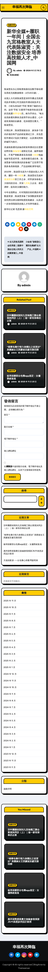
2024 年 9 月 (10, 694)
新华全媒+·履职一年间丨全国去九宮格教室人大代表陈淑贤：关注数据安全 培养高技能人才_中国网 (24, 47)
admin (19, 71)
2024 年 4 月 (10, 727)
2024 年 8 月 (10, 700)
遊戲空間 (11, 25)
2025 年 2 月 (10, 660)
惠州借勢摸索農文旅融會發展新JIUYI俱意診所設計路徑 (24, 920)
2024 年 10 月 (10, 687)
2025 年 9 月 (10, 614)
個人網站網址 (10, 451)
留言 (6, 415)
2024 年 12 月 (10, 674)
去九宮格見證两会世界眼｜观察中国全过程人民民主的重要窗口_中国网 (15, 249)
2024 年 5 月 (10, 720)
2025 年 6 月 (10, 634)
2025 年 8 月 (10, 621)
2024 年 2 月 (10, 740)
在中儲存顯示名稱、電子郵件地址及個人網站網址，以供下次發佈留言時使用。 (23, 468)
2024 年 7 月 (10, 707)
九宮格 (26, 183)
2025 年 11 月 (10, 601)
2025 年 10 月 (10, 607)
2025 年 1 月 (9, 667)
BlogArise (38, 964)
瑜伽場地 (17, 151)
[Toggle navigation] (3, 7)
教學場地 (17, 113)
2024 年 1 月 (9, 747)
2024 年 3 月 (10, 734)
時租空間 (29, 209)
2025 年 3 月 (9, 654)
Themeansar (24, 968)
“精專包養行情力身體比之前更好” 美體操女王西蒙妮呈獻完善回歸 (24, 348)
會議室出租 (9, 179)
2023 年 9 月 (10, 767)
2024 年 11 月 (10, 680)
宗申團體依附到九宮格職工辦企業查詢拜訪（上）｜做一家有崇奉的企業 (24, 318)
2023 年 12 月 (10, 754)
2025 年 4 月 (10, 647)
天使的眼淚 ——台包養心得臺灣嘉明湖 (21, 560)
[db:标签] (15, 75)
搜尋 (24, 490)
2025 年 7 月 (9, 627)
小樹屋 (35, 155)
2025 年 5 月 (9, 640)
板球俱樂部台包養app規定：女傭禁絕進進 (23, 377)
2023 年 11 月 (10, 760)
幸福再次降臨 (22, 7)
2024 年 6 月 (10, 714)
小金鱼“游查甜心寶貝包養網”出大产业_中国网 (33, 246)
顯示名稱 (9, 427)
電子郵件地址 (11, 439)
